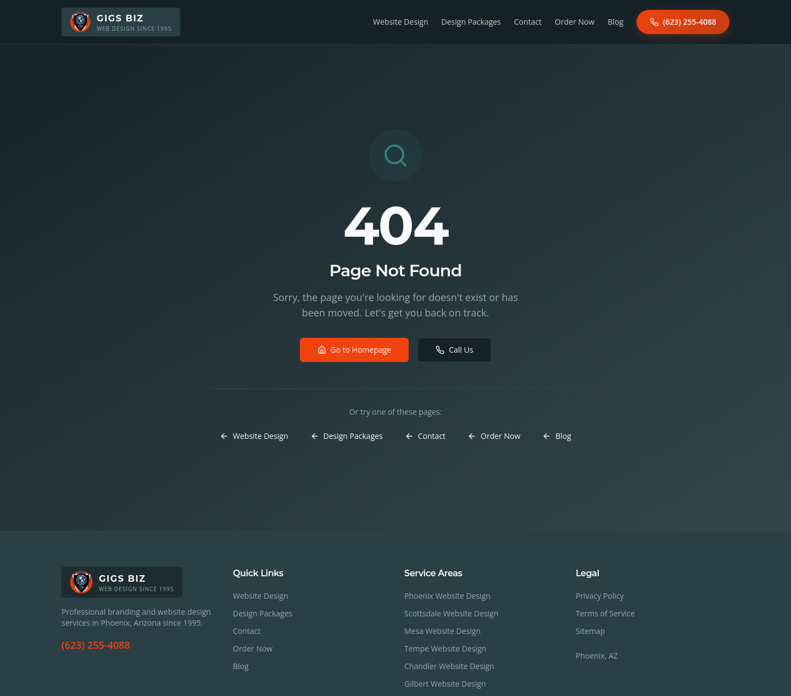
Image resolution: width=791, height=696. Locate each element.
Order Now (574, 21)
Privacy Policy (599, 596)
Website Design (400, 21)
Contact (528, 21)
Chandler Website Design (449, 666)
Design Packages (471, 21)
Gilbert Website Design (445, 683)
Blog (615, 21)
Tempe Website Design (445, 648)
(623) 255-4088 (683, 21)
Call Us (454, 349)
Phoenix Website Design (447, 596)
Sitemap (590, 631)
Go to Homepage (354, 349)
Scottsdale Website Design (451, 613)
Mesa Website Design (442, 631)
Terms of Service (605, 613)
